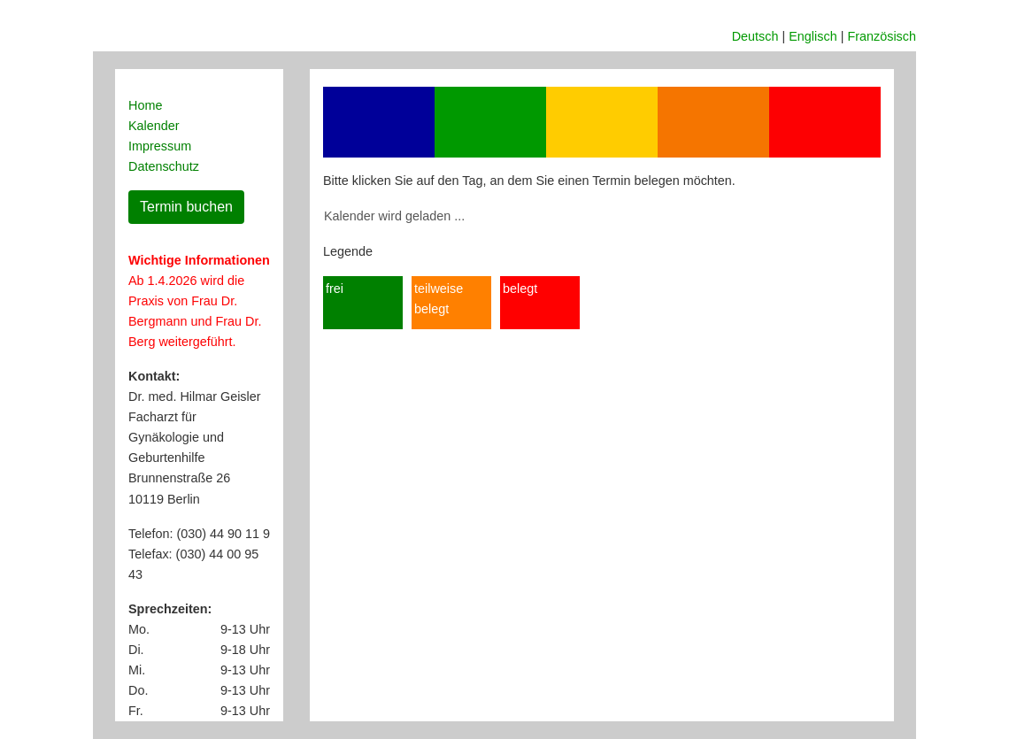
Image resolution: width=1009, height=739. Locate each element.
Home (145, 105)
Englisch (812, 36)
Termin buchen (186, 206)
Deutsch (755, 36)
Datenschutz (163, 166)
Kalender (154, 126)
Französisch (881, 36)
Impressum (159, 146)
